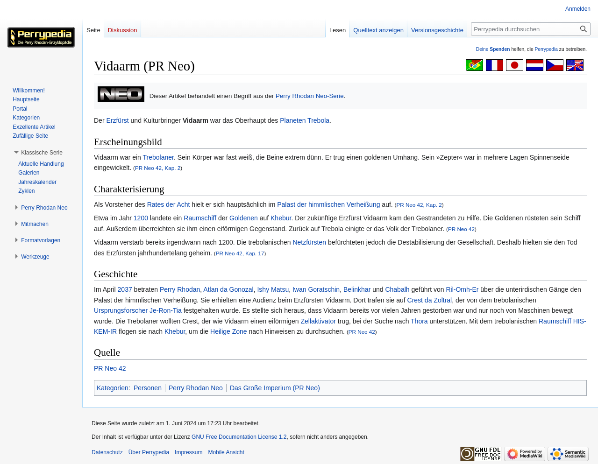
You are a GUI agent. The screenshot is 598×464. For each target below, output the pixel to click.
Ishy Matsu (273, 289)
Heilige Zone (228, 331)
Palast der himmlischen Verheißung (328, 204)
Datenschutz (107, 452)
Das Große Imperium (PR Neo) (275, 388)
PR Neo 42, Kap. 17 (240, 253)
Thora (419, 321)
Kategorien (112, 388)
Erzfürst (117, 120)
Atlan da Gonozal (228, 289)
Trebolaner (158, 157)
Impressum (188, 452)
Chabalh (397, 289)
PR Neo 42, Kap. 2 (157, 168)
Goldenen (243, 218)
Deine (493, 49)
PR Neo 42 (461, 229)
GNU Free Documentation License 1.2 (239, 437)
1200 (141, 218)
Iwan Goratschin (316, 289)
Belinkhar (356, 289)
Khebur (281, 218)
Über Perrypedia (148, 452)
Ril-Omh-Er (462, 289)
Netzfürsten (309, 242)
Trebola (318, 120)
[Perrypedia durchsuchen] (531, 28)
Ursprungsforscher (121, 310)
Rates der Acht (168, 204)
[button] (42, 152)
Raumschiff (200, 218)
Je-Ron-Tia (166, 310)
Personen (148, 388)
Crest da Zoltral (429, 300)
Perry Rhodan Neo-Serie (310, 95)
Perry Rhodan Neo (196, 388)
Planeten (293, 120)
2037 (125, 289)
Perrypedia (546, 49)
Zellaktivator (318, 321)
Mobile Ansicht (226, 452)
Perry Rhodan (180, 289)
